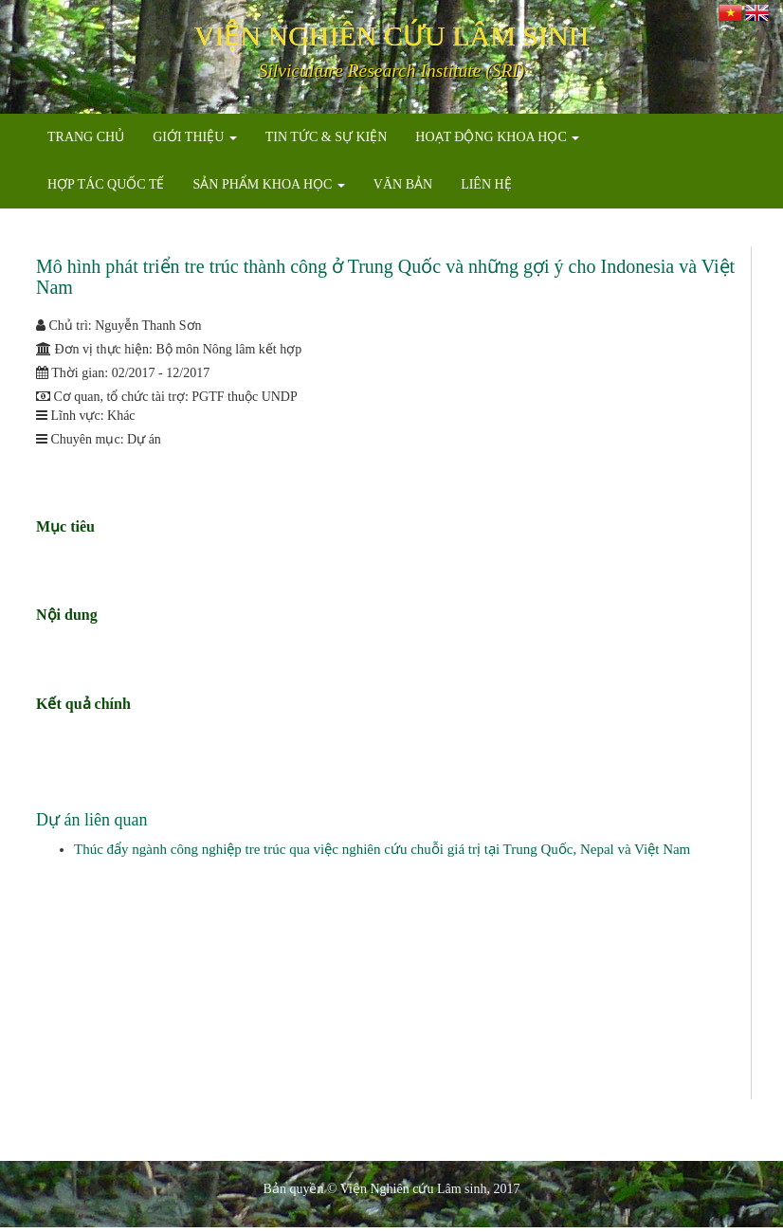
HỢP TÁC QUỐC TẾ (105, 184)
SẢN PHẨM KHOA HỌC (268, 184)
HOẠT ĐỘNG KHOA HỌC (497, 137)
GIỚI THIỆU (195, 137)
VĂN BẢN (402, 184)
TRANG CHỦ (85, 137)
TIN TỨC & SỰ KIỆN (326, 137)
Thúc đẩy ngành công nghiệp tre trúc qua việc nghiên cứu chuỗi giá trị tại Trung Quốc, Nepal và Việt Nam (382, 849)
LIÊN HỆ (486, 184)
